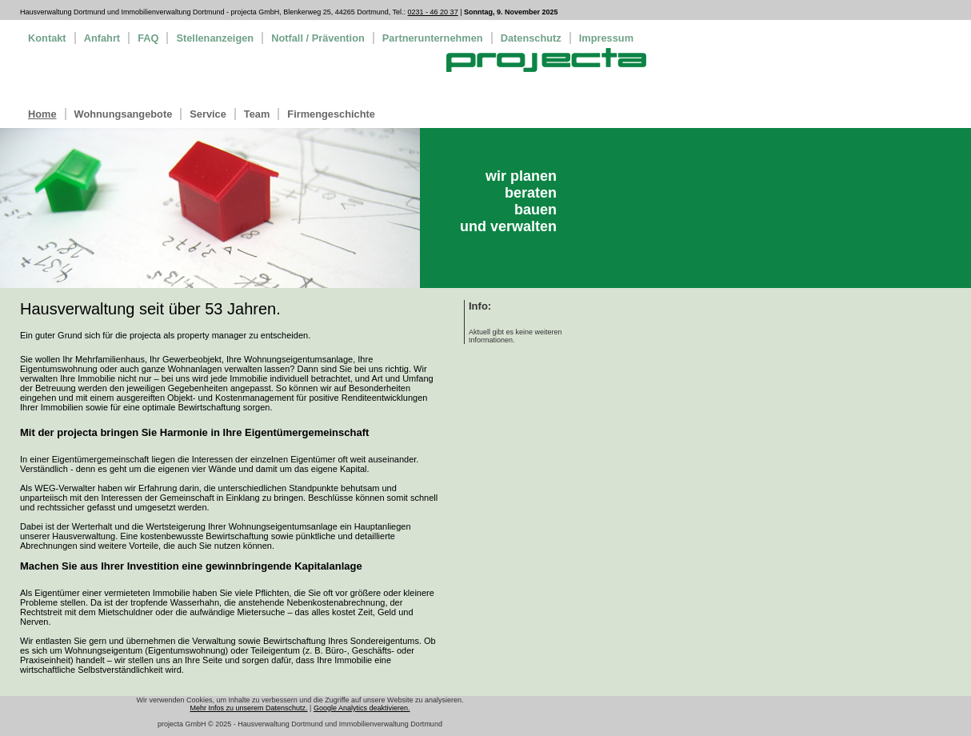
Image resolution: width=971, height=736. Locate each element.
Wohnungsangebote (123, 114)
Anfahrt (102, 38)
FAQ (148, 38)
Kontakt (47, 38)
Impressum (606, 38)
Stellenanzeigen (215, 38)
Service (208, 114)
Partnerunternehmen (432, 38)
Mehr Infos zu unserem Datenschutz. (249, 708)
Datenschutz (531, 38)
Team (257, 114)
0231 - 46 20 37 (433, 12)
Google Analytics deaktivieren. (362, 708)
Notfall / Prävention (318, 38)
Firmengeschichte (331, 114)
